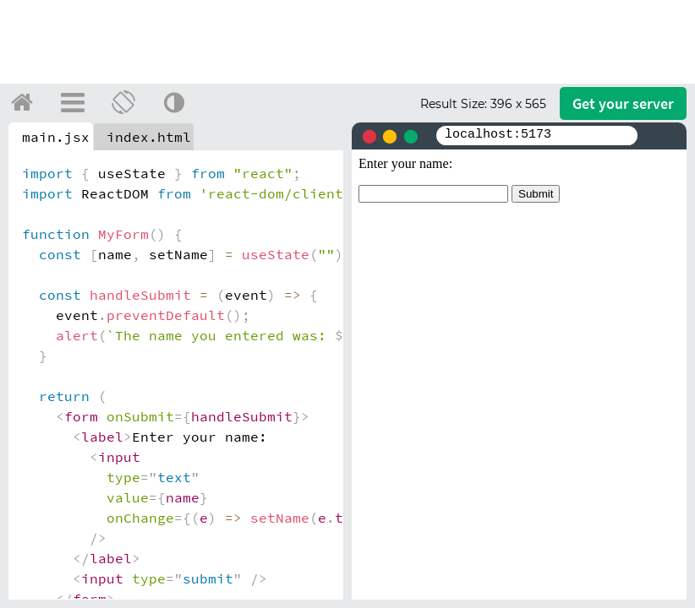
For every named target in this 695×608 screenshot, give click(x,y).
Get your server (623, 103)
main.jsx (56, 136)
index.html (149, 136)
